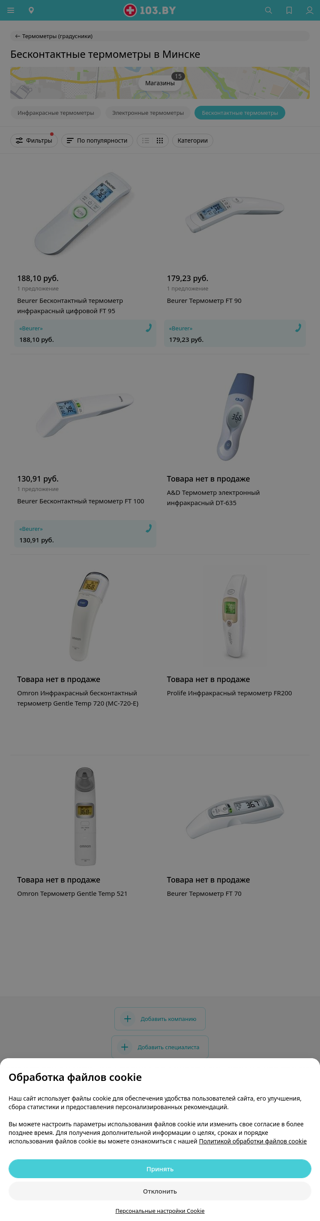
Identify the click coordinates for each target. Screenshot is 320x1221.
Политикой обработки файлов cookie (253, 1141)
